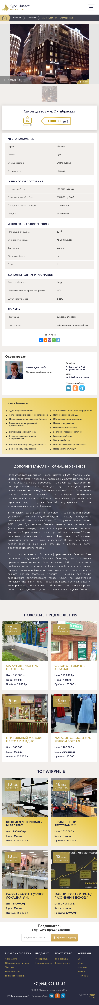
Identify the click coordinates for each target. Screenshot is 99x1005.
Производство (12, 971)
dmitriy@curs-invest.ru (77, 377)
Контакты (83, 967)
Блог (80, 958)
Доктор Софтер (92, 996)
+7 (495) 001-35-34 (76, 369)
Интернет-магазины (15, 975)
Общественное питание (17, 963)
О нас (80, 963)
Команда (82, 971)
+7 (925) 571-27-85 (75, 367)
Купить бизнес (62, 963)
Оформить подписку (64, 937)
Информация (42, 958)
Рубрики (17, 17)
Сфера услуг (11, 958)
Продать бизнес (43, 963)
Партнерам (83, 975)
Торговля (31, 17)
